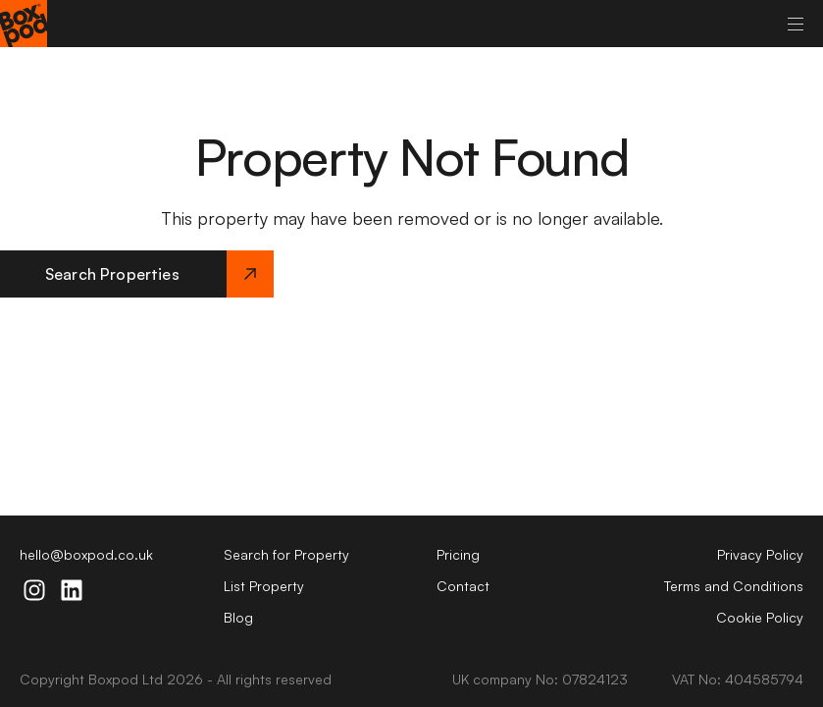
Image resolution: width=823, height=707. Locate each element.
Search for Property (286, 554)
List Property (264, 585)
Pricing (458, 554)
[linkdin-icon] (71, 590)
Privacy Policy (760, 554)
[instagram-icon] (34, 590)
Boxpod (113, 679)
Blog (238, 617)
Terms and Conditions (733, 585)
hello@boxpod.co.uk (86, 554)
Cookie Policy (759, 617)
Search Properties (159, 274)
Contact (463, 585)
